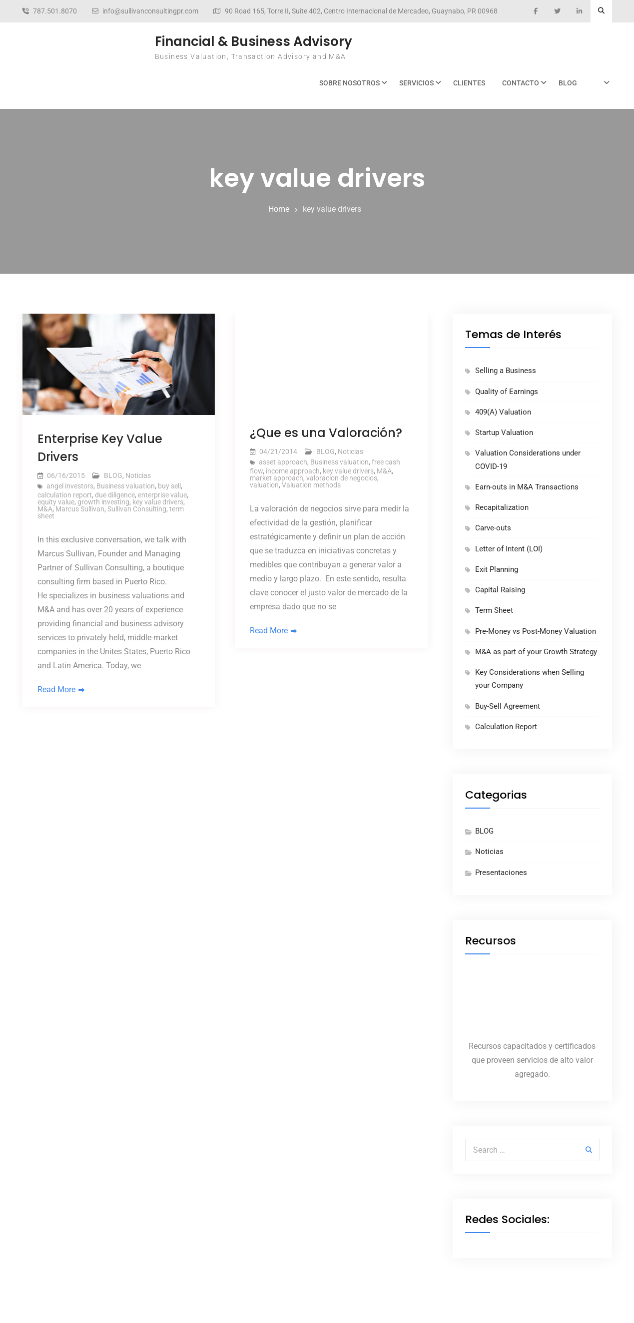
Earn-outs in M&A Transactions (527, 486)
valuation (264, 485)
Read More (56, 689)
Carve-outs (493, 527)
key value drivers (157, 502)
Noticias (138, 475)
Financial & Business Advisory (253, 41)
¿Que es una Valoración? (326, 433)
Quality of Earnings (506, 391)
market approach (276, 478)
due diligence (115, 495)
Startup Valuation (504, 432)
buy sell (169, 486)
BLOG (568, 83)
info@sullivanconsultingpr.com (150, 11)
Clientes (469, 83)
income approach (293, 471)
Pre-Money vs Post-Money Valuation (535, 631)
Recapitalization (502, 507)
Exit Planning (496, 569)
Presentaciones (501, 872)
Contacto (520, 83)
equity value (55, 502)
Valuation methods (311, 485)
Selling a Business (505, 370)
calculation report (64, 495)
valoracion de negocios (341, 478)
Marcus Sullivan (79, 509)
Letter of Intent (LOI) (509, 548)
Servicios (416, 83)
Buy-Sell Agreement (507, 706)
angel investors (69, 486)
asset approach (283, 462)
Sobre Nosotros (349, 83)
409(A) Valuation (503, 412)
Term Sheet (494, 610)
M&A (44, 509)
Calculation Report (506, 726)
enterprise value (162, 495)
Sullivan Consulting (136, 509)
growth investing (103, 502)
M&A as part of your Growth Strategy (536, 651)
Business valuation (125, 486)
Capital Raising (500, 589)
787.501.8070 (55, 11)
